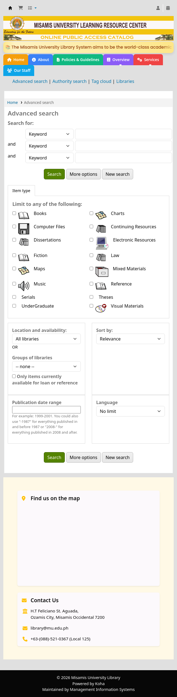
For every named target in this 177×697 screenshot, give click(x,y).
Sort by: (104, 330)
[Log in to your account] (158, 8)
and (12, 144)
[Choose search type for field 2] (49, 146)
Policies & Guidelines (78, 59)
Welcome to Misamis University (10, 8)
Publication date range (36, 402)
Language (107, 402)
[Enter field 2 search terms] (123, 146)
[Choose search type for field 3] (49, 158)
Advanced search (29, 81)
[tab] (21, 190)
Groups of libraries (32, 358)
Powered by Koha (88, 683)
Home (15, 59)
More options (83, 174)
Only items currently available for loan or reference (45, 379)
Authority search (69, 81)
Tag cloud (101, 81)
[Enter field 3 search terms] (123, 158)
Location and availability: (39, 330)
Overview (118, 59)
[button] (20, 8)
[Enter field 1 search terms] (123, 134)
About (40, 59)
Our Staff (18, 70)
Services (148, 59)
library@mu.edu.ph (49, 628)
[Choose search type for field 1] (49, 134)
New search (118, 174)
